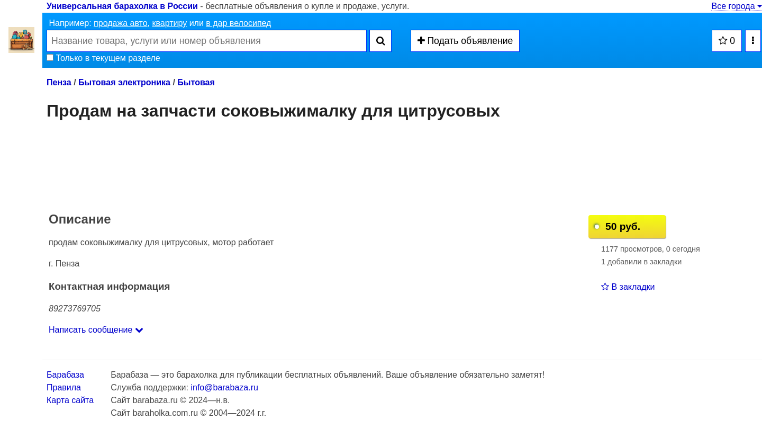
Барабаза (65, 374)
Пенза (59, 82)
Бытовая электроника (124, 82)
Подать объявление (465, 40)
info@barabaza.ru (224, 387)
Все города (736, 6)
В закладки (628, 286)
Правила (64, 387)
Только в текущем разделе (103, 58)
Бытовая (195, 82)
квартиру (169, 23)
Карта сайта (70, 400)
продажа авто (120, 23)
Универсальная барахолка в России (122, 6)
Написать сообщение (96, 329)
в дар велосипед (238, 23)
